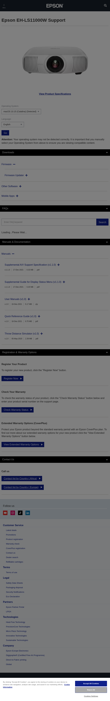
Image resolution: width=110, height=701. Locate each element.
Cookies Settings (91, 696)
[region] (55, 689)
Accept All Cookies (91, 683)
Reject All (91, 690)
